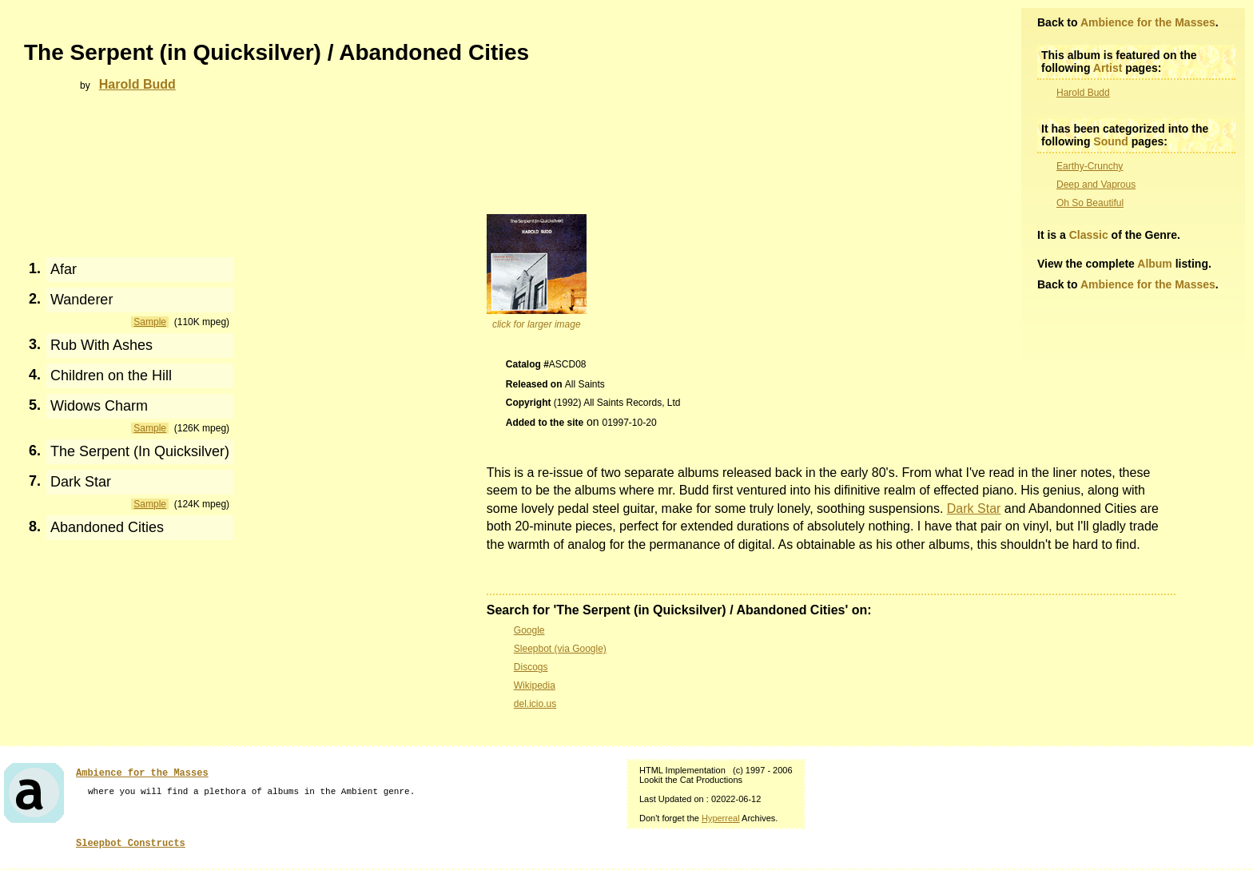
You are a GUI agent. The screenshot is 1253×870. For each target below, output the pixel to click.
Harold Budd (1083, 92)
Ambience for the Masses (1147, 22)
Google (529, 630)
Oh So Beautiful (1090, 203)
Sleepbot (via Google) (560, 648)
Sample (149, 322)
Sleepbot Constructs (130, 843)
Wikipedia (534, 685)
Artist (1108, 68)
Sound (1110, 141)
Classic (1088, 234)
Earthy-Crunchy (1089, 166)
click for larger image (536, 324)
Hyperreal (721, 818)
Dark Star (974, 508)
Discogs (531, 667)
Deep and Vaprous (1096, 184)
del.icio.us (535, 703)
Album (1154, 263)
